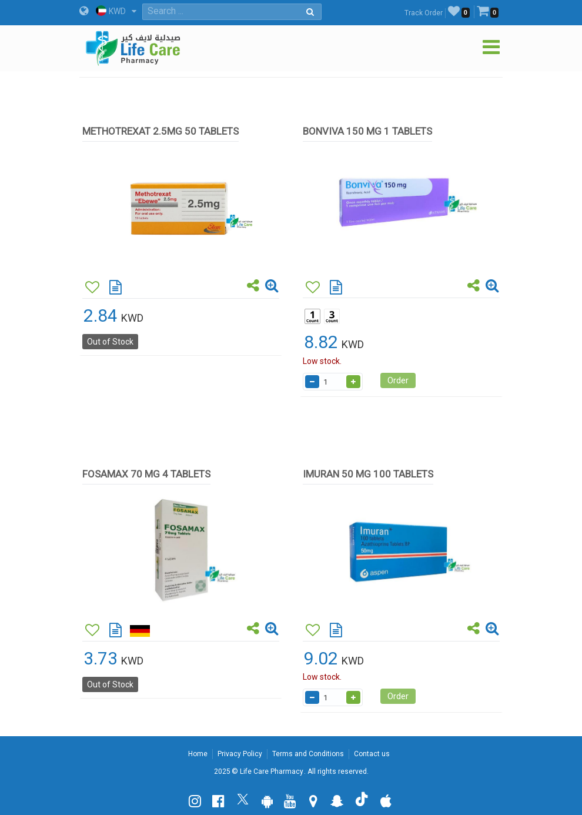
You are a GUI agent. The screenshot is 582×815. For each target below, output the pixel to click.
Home (198, 754)
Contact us (372, 754)
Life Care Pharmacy (271, 771)
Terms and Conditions (308, 754)
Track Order (423, 13)
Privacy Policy (240, 754)
